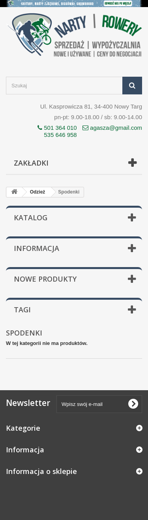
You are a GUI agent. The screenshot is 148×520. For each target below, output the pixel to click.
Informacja (36, 248)
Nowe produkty (45, 279)
